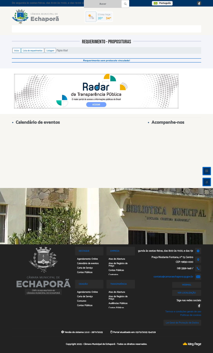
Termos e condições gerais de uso (183, 311)
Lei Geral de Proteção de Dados (182, 322)
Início (16, 50)
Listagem (50, 50)
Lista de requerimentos (32, 50)
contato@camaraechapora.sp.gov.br (173, 277)
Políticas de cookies (190, 315)
